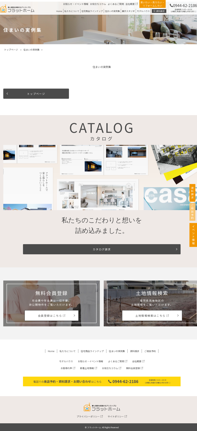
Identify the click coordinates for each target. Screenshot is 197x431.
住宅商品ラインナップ (92, 11)
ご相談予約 (150, 351)
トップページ (11, 49)
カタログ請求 (102, 249)
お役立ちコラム (98, 4)
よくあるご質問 (116, 4)
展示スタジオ (128, 11)
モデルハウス (143, 11)
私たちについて (71, 11)
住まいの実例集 (112, 11)
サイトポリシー (116, 416)
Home (59, 11)
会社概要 (130, 4)
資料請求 (160, 11)
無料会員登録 (133, 368)
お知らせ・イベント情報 (75, 4)
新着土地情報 (87, 368)
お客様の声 (66, 368)
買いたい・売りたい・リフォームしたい (152, 4)
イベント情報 (193, 242)
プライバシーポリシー (88, 416)
